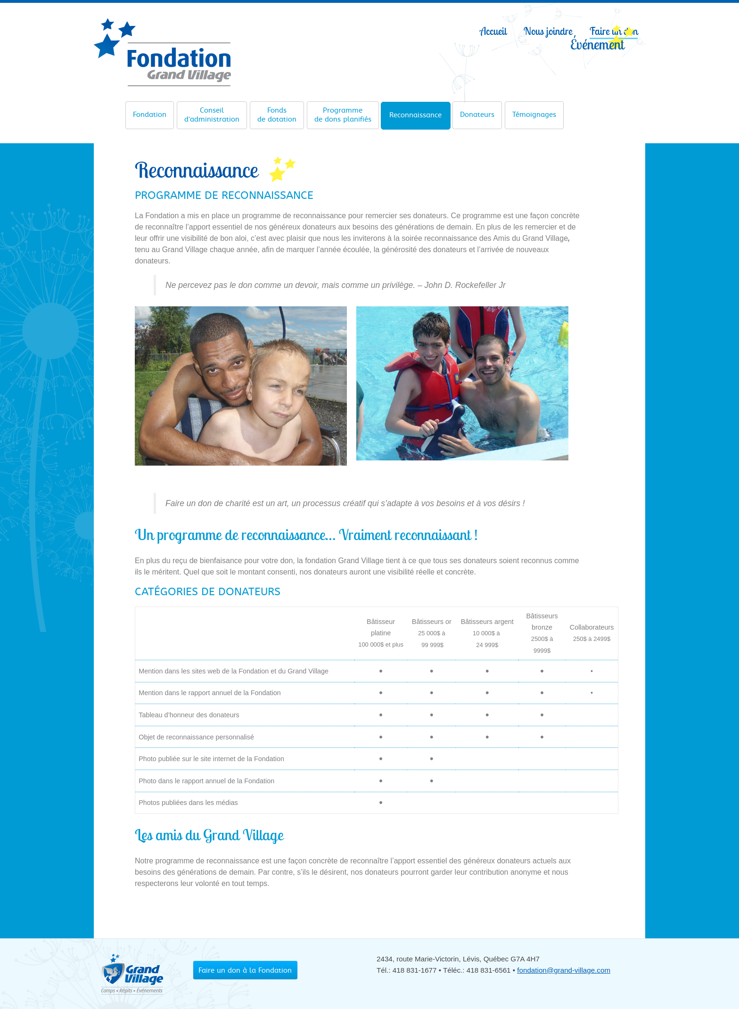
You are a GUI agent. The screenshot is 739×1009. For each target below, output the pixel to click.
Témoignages (534, 111)
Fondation (149, 111)
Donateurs (477, 111)
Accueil (493, 31)
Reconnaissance (415, 111)
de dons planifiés (342, 114)
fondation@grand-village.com (563, 970)
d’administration (211, 114)
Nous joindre (548, 31)
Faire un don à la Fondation (245, 970)
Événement (597, 44)
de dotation (276, 114)
